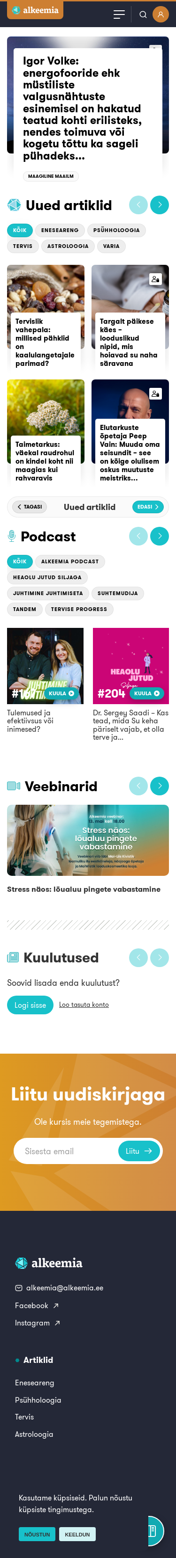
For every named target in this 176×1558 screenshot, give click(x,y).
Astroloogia (68, 246)
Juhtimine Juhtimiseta (48, 593)
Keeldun (77, 1534)
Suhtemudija (118, 593)
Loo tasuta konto (84, 1004)
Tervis (23, 246)
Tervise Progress (79, 609)
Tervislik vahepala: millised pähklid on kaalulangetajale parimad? (45, 342)
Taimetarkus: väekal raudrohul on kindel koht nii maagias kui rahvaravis (44, 461)
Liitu (139, 1151)
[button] (138, 205)
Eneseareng (60, 230)
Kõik (20, 230)
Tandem (25, 609)
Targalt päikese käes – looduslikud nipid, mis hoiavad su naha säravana (129, 342)
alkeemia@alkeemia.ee (59, 1287)
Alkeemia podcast (70, 561)
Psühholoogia (116, 230)
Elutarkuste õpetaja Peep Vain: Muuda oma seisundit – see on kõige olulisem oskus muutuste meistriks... (130, 452)
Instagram (38, 1322)
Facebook (37, 1305)
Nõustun (37, 1534)
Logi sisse (30, 1005)
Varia (111, 246)
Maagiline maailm (51, 176)
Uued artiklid (69, 205)
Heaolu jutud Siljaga (47, 577)
